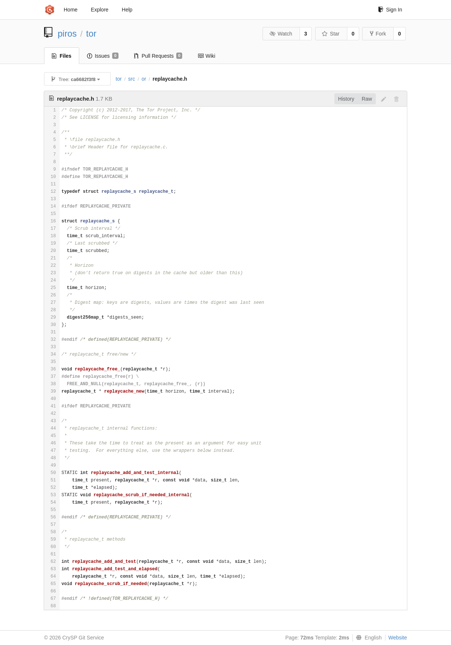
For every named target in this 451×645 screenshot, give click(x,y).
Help (127, 10)
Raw (367, 99)
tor (91, 33)
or (143, 79)
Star (331, 34)
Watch (280, 34)
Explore (99, 10)
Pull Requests (158, 56)
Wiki (206, 56)
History (346, 99)
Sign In (390, 10)
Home (70, 10)
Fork (378, 34)
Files (61, 56)
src (131, 79)
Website (397, 638)
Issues (102, 56)
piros (67, 33)
